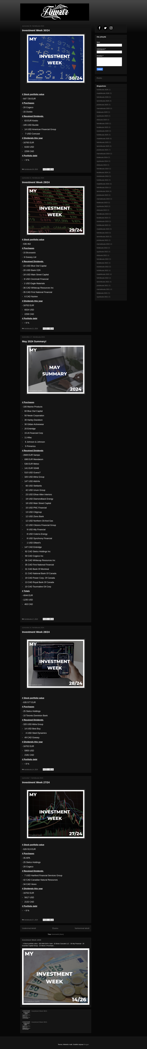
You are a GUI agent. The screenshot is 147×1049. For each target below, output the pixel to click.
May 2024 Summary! (34, 341)
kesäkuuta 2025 (102, 127)
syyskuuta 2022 (102, 252)
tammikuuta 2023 (103, 236)
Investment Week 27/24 (36, 782)
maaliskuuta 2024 (103, 184)
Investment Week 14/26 (31, 940)
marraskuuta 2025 (103, 108)
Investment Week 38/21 (39, 1011)
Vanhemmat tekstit (82, 928)
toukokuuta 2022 (103, 267)
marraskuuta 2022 (103, 244)
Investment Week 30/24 (36, 30)
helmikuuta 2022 (103, 278)
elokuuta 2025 (102, 120)
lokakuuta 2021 (102, 293)
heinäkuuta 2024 (103, 169)
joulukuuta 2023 (102, 195)
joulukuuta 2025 (102, 105)
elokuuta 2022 (102, 255)
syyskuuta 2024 (102, 161)
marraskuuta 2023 (103, 199)
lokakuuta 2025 (102, 112)
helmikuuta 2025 (103, 142)
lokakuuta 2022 (102, 248)
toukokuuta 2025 (103, 131)
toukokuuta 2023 (103, 221)
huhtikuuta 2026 (102, 90)
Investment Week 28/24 (36, 632)
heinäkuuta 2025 (103, 123)
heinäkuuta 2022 (103, 259)
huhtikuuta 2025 (102, 135)
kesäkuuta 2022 (102, 263)
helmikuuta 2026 (103, 97)
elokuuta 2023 (102, 210)
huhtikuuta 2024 (102, 180)
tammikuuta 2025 (103, 146)
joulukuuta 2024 (102, 150)
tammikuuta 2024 (103, 191)
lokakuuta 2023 (102, 202)
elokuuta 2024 (102, 165)
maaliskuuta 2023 (103, 229)
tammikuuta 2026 (103, 101)
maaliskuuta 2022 (103, 274)
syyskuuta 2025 (102, 116)
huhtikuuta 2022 (102, 270)
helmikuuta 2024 (103, 187)
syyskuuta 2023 (102, 206)
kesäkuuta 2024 (102, 172)
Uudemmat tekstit (29, 928)
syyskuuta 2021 (102, 297)
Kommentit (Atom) (58, 934)
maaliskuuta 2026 (103, 93)
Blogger (86, 1044)
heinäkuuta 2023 (103, 214)
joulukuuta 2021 (102, 285)
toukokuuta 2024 (103, 176)
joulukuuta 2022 (102, 240)
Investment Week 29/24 (36, 182)
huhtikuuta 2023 (102, 225)
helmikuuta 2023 (103, 233)
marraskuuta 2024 (103, 154)
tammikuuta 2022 (103, 282)
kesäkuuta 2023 (102, 218)
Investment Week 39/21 (39, 1022)
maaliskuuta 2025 (103, 138)
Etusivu (55, 928)
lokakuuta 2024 (102, 157)
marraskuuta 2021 (103, 289)
